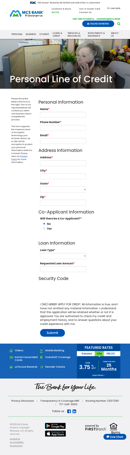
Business (31, 34)
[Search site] (118, 23)
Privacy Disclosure (21, 401)
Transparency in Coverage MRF (59, 401)
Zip (42, 197)
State (44, 183)
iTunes (55, 433)
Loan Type (47, 250)
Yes (49, 228)
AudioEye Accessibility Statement (17, 442)
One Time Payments (83, 18)
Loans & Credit (57, 34)
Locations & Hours (61, 9)
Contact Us (85, 12)
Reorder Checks (55, 366)
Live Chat (116, 437)
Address (46, 157)
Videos (19, 350)
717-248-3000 (68, 404)
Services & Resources (74, 34)
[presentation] (63, 290)
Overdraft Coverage (57, 357)
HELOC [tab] (110, 353)
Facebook (69, 411)
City (43, 170)
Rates (55, 12)
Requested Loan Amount (56, 263)
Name (44, 109)
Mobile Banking (54, 350)
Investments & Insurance (96, 34)
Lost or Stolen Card (89, 9)
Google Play (55, 426)
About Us (115, 34)
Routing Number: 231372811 (104, 401)
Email (43, 135)
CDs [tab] (99, 353)
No (49, 224)
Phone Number (50, 122)
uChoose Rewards (26, 366)
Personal (17, 34)
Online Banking (98, 23)
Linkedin (74, 411)
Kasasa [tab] (87, 353)
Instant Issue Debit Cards (26, 359)
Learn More (97, 375)
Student (44, 34)
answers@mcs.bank (108, 18)
